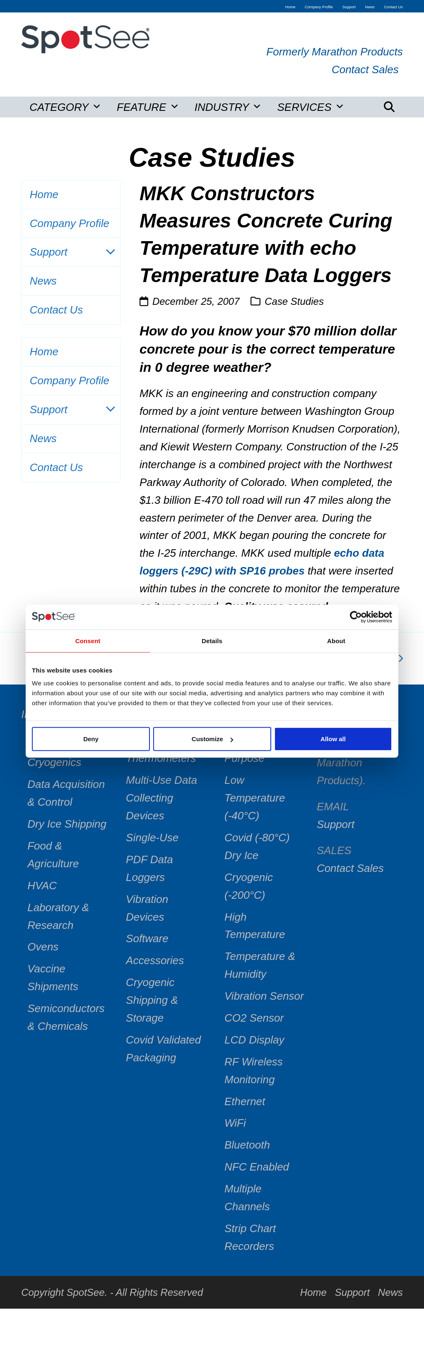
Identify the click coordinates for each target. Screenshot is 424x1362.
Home (44, 194)
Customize (212, 738)
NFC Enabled (256, 1167)
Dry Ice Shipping (66, 824)
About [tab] (336, 640)
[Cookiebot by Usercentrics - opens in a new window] (356, 616)
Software (147, 938)
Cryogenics (54, 762)
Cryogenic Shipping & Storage (152, 1000)
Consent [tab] (88, 640)
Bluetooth (247, 1145)
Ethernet (244, 1101)
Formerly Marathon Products (334, 51)
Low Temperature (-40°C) (254, 798)
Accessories (155, 960)
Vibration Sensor (264, 996)
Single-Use (152, 837)
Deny (91, 738)
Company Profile (69, 223)
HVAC (42, 885)
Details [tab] (212, 640)
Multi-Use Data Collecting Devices (161, 798)
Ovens (42, 947)
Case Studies (294, 301)
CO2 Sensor (254, 1018)
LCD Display (254, 1040)
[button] (389, 107)
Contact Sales (365, 69)
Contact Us (56, 310)
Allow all (333, 738)
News (43, 281)
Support (71, 252)
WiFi (235, 1123)
